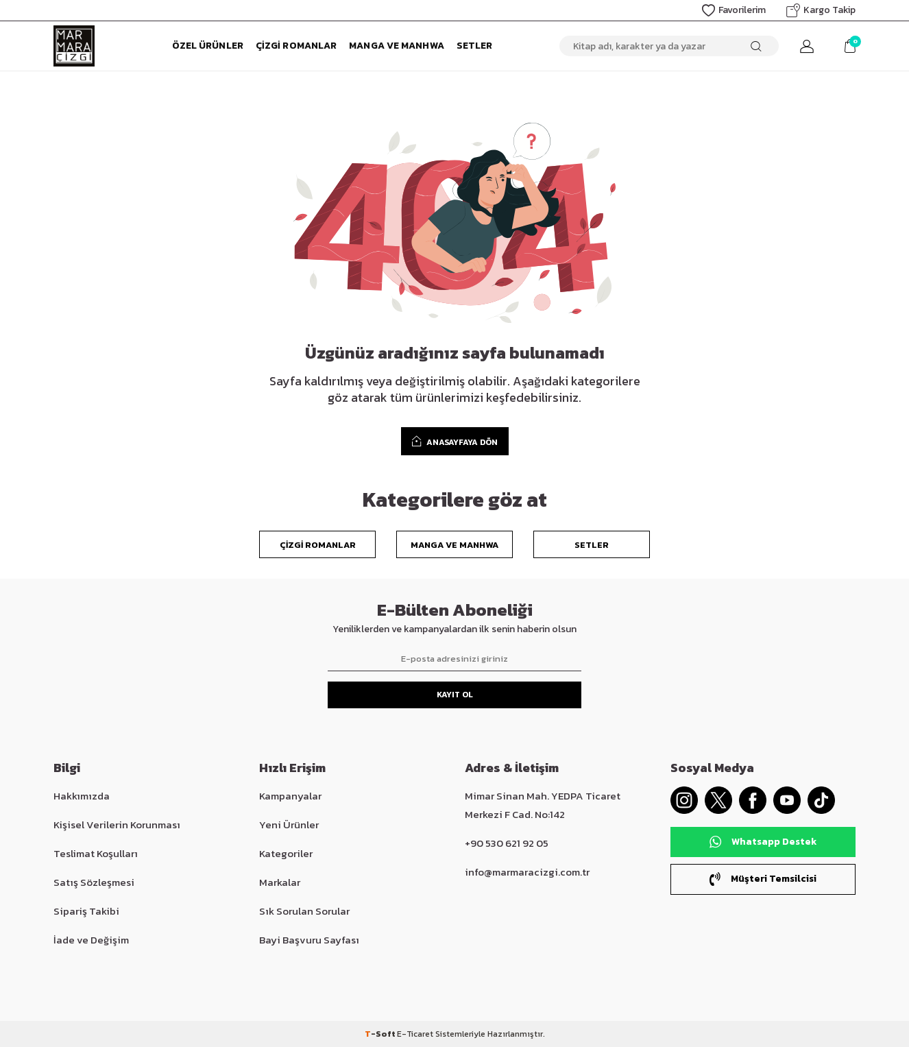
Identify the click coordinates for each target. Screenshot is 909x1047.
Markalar (279, 882)
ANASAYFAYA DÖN (455, 441)
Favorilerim (734, 10)
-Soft (381, 1034)
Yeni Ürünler (289, 824)
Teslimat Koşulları (95, 853)
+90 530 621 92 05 (506, 843)
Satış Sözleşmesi (93, 882)
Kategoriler (286, 853)
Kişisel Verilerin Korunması (116, 824)
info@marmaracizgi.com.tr (527, 872)
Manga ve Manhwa (396, 45)
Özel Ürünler (207, 45)
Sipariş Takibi (86, 911)
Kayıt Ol (455, 694)
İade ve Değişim (91, 940)
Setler (475, 45)
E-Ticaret (415, 1034)
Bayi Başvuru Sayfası (309, 940)
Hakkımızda (81, 796)
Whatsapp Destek (763, 841)
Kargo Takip (821, 10)
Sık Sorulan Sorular (304, 911)
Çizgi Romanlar (296, 45)
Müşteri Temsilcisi (763, 878)
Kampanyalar (290, 796)
